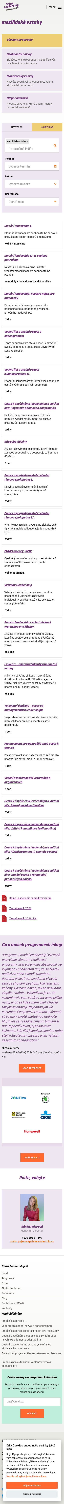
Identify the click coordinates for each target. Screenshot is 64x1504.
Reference (8, 1293)
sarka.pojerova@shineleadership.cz (32, 1241)
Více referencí (32, 1068)
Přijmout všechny (31, 1485)
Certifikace (12, 194)
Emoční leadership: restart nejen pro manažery (30, 1330)
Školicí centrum (11, 1288)
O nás (5, 1283)
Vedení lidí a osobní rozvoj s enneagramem (27, 1326)
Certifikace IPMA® (13, 1303)
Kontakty (7, 1308)
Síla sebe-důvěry (15, 441)
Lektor (9, 176)
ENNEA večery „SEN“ (18, 551)
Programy (8, 1278)
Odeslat (32, 1413)
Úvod (5, 1273)
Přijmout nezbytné (32, 1494)
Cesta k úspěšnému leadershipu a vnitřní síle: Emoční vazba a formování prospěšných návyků (31, 875)
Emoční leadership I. (18, 226)
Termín (9, 158)
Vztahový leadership (18, 585)
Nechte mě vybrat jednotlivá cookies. (26, 1476)
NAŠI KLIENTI (32, 1157)
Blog (4, 1298)
